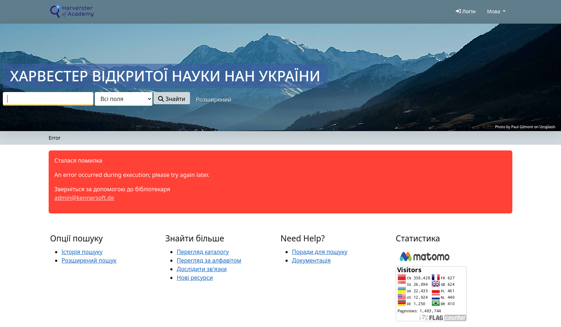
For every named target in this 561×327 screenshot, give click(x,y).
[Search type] (123, 99)
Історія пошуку (82, 252)
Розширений (213, 100)
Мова (493, 11)
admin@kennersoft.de (84, 198)
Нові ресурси (195, 278)
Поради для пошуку (319, 252)
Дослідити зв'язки (202, 269)
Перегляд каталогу (203, 252)
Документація (311, 260)
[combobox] (48, 99)
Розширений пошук (89, 260)
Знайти (171, 99)
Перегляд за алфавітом (209, 260)
